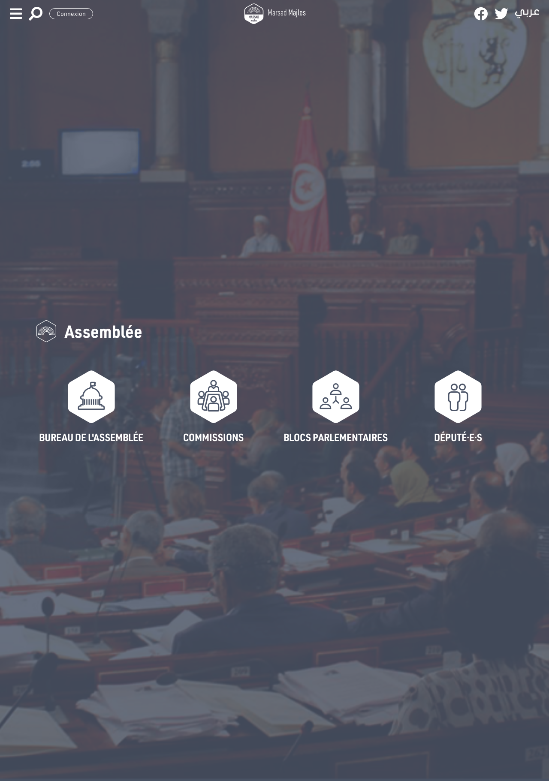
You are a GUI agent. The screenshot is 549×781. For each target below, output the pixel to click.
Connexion (71, 14)
